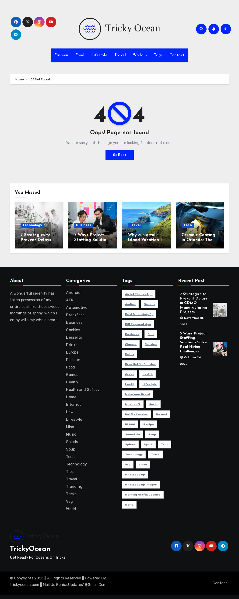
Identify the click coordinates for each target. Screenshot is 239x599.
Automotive (76, 307)
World (139, 55)
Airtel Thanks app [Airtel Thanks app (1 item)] (138, 294)
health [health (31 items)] (147, 374)
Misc (70, 427)
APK (69, 300)
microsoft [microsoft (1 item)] (133, 404)
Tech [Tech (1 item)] (164, 444)
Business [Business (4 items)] (132, 334)
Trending (74, 486)
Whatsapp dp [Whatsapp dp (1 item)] (135, 474)
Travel (120, 55)
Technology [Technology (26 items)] (134, 454)
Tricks (71, 494)
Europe (72, 352)
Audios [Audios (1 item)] (130, 304)
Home (71, 397)
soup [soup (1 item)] (152, 434)
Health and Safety (82, 389)
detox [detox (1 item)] (129, 354)
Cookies (73, 330)
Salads (72, 442)
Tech (187, 225)
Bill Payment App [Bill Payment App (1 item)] (138, 324)
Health (72, 382)
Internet (73, 404)
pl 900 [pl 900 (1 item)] (130, 424)
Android (73, 292)
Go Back (119, 155)
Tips (70, 471)
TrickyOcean (30, 549)
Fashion (61, 55)
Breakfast (75, 315)
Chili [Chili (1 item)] (151, 334)
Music (71, 434)
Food (79, 55)
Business (83, 225)
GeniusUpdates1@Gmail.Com (81, 584)
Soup (70, 449)
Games (72, 374)
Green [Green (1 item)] (129, 374)
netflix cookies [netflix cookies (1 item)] (136, 414)
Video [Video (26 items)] (143, 464)
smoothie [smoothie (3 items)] (132, 434)
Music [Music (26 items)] (153, 404)
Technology (32, 225)
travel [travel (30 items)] (155, 454)
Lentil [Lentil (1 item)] (129, 384)
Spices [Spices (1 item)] (130, 444)
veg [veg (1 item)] (127, 464)
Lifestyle (99, 55)
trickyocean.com (24, 584)
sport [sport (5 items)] (148, 444)
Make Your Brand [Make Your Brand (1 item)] (137, 394)
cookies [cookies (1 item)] (151, 344)
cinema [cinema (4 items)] (131, 344)
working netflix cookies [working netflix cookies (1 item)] (143, 494)
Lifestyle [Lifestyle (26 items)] (149, 384)
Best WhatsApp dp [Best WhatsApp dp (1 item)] (139, 314)
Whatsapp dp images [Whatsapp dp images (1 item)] (141, 484)
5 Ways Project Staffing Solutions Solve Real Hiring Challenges (193, 342)
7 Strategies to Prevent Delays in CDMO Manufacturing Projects (193, 303)
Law (70, 412)
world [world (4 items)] (129, 504)
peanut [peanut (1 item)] (161, 414)
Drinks (71, 345)
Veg (69, 501)
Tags (158, 55)
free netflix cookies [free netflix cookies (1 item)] (140, 364)
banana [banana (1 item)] (149, 304)
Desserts (74, 337)
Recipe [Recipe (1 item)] (148, 424)
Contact (177, 55)
